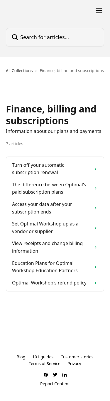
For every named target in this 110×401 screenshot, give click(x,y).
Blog (21, 357)
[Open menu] (99, 10)
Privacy (74, 363)
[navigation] (55, 73)
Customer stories (76, 357)
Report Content (55, 383)
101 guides (42, 357)
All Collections (19, 70)
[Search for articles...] (55, 37)
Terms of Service (44, 363)
